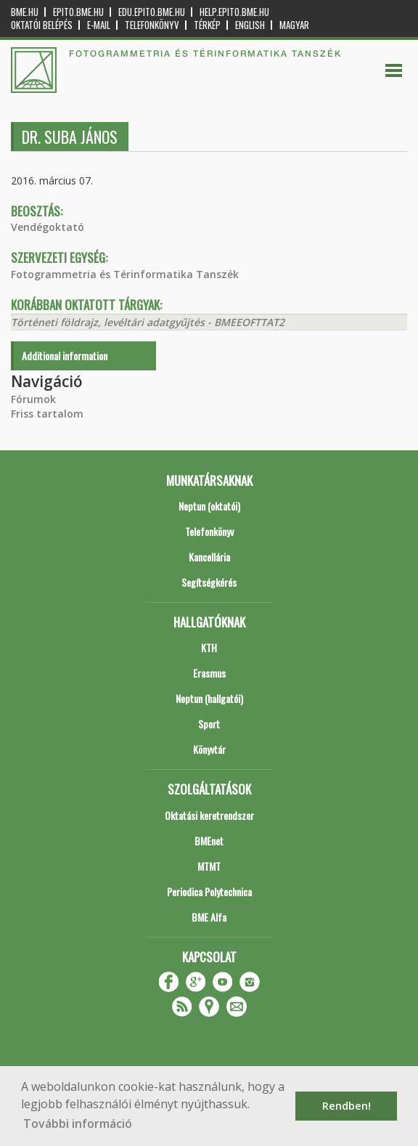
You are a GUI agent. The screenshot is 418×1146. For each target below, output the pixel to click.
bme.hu (24, 12)
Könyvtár (209, 749)
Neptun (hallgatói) (209, 698)
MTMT (209, 866)
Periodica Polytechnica (209, 891)
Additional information (64, 355)
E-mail (98, 25)
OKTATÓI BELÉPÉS (42, 25)
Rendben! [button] (346, 1106)
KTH (209, 647)
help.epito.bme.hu (234, 12)
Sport (209, 723)
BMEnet (209, 840)
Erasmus (209, 672)
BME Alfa (209, 916)
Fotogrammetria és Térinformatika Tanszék (125, 274)
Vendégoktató (47, 227)
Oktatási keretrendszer (209, 815)
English (250, 25)
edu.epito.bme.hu (151, 12)
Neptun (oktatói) (209, 505)
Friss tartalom (47, 413)
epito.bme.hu (78, 12)
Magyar (294, 25)
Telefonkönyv (152, 25)
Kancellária (209, 556)
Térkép (207, 25)
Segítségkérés (209, 582)
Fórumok (33, 399)
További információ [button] (77, 1123)
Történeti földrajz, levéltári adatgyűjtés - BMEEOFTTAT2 (147, 322)
